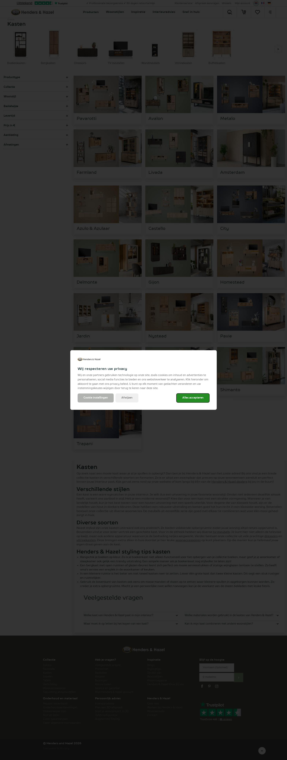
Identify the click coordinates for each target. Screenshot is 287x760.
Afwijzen (127, 398)
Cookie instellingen (95, 398)
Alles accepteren (193, 398)
